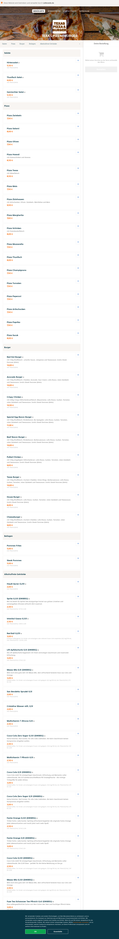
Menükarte (38, 11)
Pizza (13, 44)
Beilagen (32, 44)
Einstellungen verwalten (81, 922)
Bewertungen (54, 11)
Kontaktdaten (69, 11)
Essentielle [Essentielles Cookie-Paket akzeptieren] (58, 931)
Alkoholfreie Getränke (48, 44)
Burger (22, 44)
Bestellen (101, 69)
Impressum (84, 11)
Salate (4, 44)
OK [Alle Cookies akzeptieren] (35, 931)
